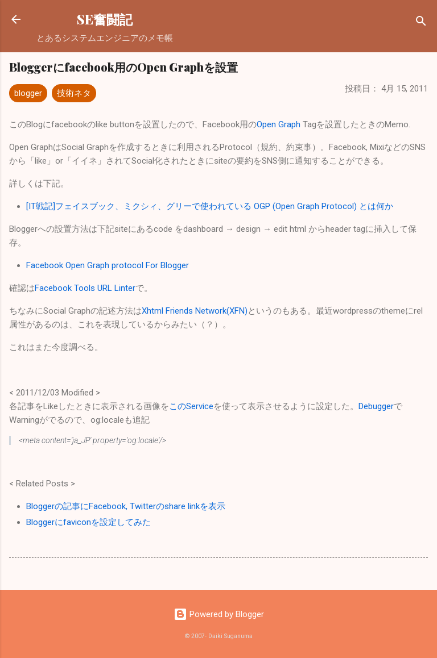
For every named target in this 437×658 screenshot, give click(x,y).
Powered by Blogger (219, 614)
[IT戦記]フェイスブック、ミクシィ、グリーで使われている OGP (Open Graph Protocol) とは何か (209, 206)
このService (191, 406)
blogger (28, 93)
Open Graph (278, 124)
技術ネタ (74, 93)
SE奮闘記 (105, 19)
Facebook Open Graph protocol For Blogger (107, 265)
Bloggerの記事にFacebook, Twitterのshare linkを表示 (125, 506)
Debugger (376, 406)
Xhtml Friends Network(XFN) (195, 311)
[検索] (421, 23)
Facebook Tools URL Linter (85, 288)
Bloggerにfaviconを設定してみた (88, 522)
